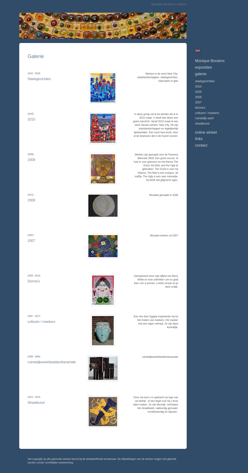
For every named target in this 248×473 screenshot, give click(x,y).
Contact (201, 145)
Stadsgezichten (205, 81)
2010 (198, 86)
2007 (198, 102)
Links (199, 139)
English (197, 50)
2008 (198, 97)
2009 (198, 91)
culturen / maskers (207, 113)
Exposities (203, 67)
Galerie (201, 74)
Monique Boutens (162, 4)
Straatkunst (202, 123)
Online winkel (206, 132)
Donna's (200, 107)
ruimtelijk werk (204, 118)
